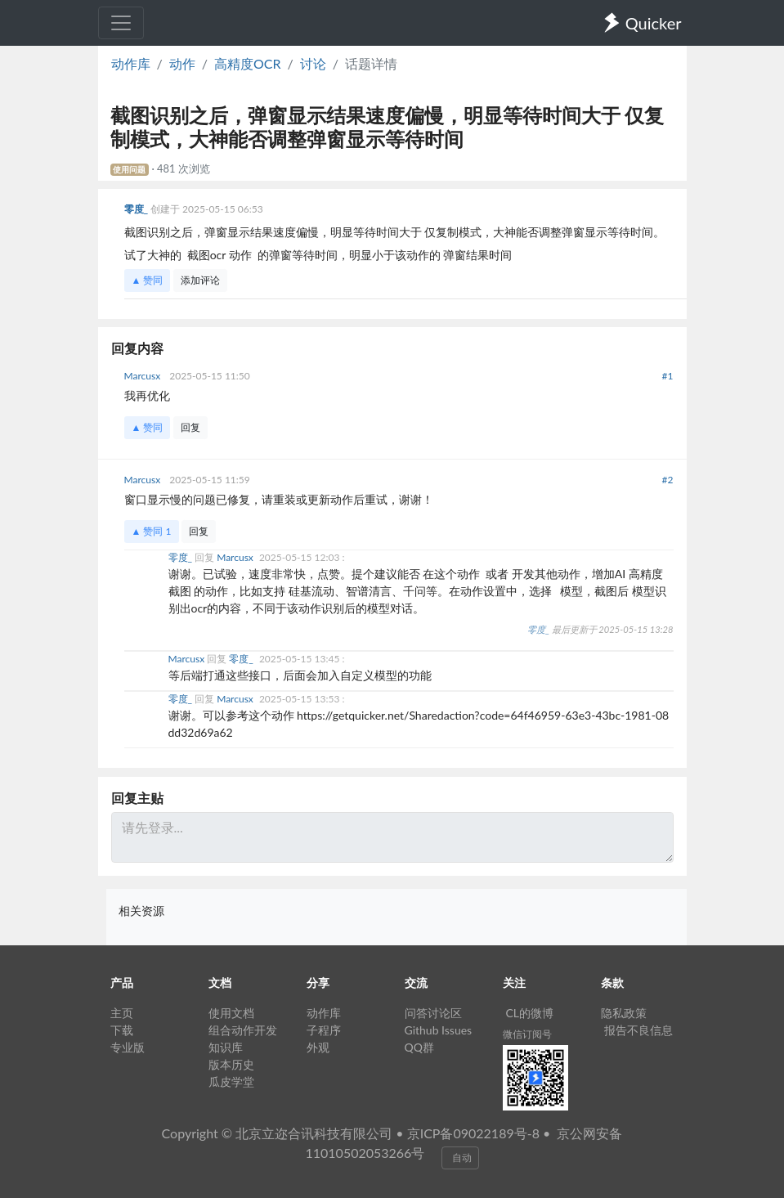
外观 (318, 1047)
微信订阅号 (527, 1034)
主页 (121, 1013)
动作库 (130, 63)
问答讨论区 (433, 1013)
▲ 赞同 (148, 280)
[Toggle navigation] (121, 23)
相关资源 (141, 911)
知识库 (225, 1047)
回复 (190, 427)
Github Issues (439, 1030)
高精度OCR (247, 63)
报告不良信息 (638, 1030)
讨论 (313, 63)
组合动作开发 (242, 1030)
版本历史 (231, 1064)
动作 (182, 63)
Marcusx (144, 376)
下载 (121, 1030)
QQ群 (419, 1047)
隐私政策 (624, 1013)
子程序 (324, 1030)
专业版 (127, 1047)
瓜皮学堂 (231, 1081)
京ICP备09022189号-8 (473, 1133)
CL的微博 (530, 1013)
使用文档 (231, 1013)
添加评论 (200, 280)
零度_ (137, 209)
